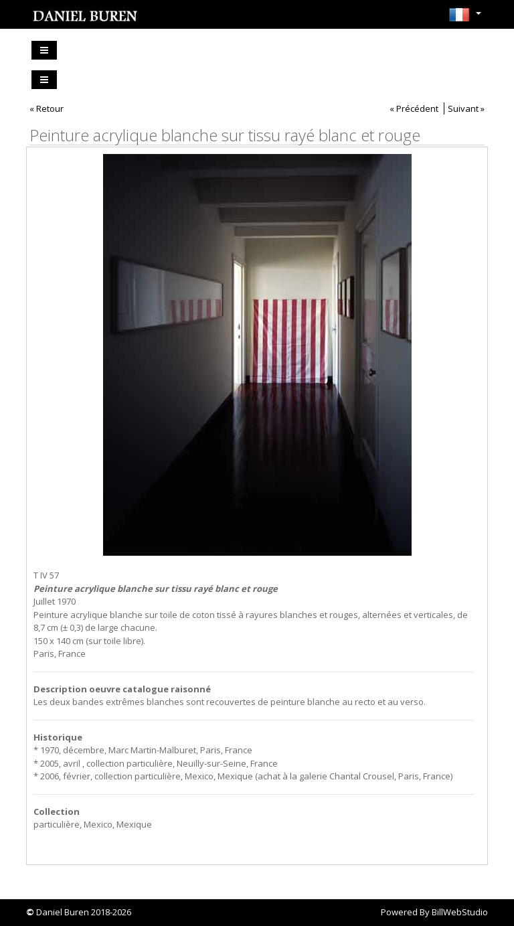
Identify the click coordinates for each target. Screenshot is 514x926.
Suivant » (466, 108)
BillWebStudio (460, 912)
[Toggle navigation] (44, 50)
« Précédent (414, 108)
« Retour (46, 108)
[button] (465, 18)
